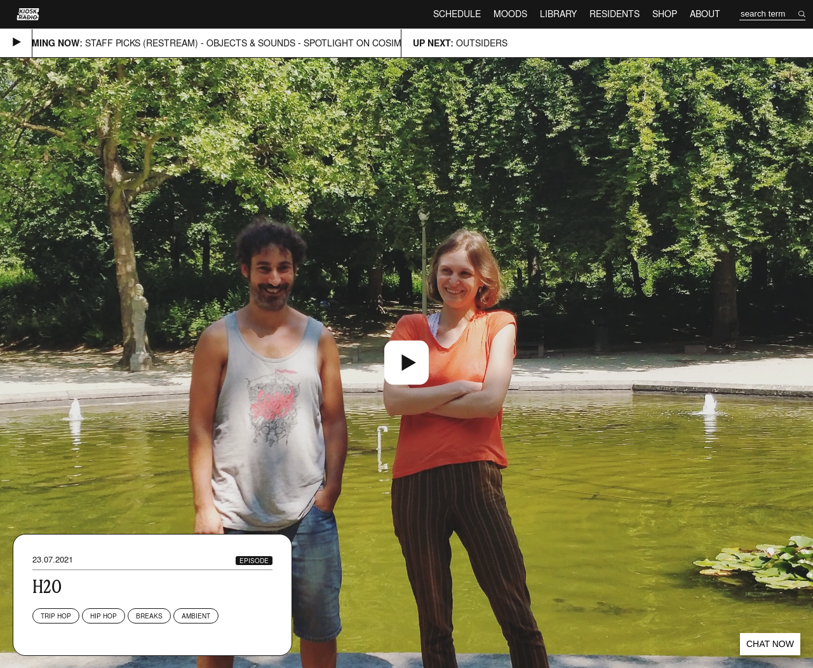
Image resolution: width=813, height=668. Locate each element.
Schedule (457, 14)
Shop (664, 14)
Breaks (149, 615)
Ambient (196, 615)
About (705, 14)
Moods (510, 14)
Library (558, 14)
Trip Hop (56, 615)
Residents (614, 14)
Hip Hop (103, 615)
